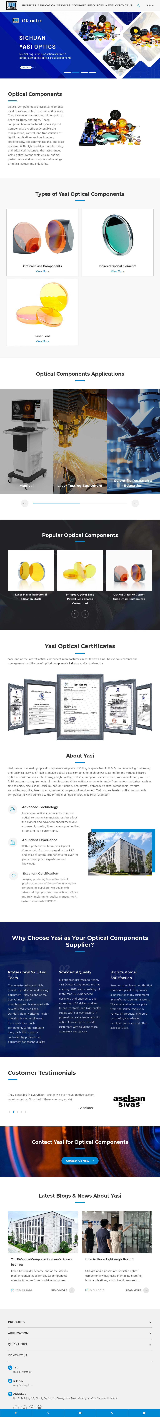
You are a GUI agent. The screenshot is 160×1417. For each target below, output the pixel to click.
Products (28, 5)
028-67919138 (22, 1385)
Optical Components (27, 98)
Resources (95, 5)
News (109, 5)
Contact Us (123, 5)
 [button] (75, 624)
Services (63, 5)
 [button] (24, 512)
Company (79, 5)
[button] (67, 72)
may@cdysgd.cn (22, 1399)
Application (46, 5)
